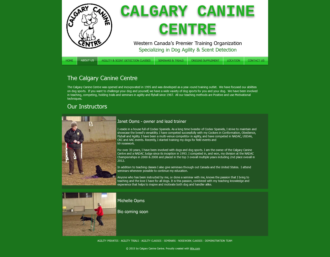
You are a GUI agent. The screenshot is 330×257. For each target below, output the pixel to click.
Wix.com (195, 249)
